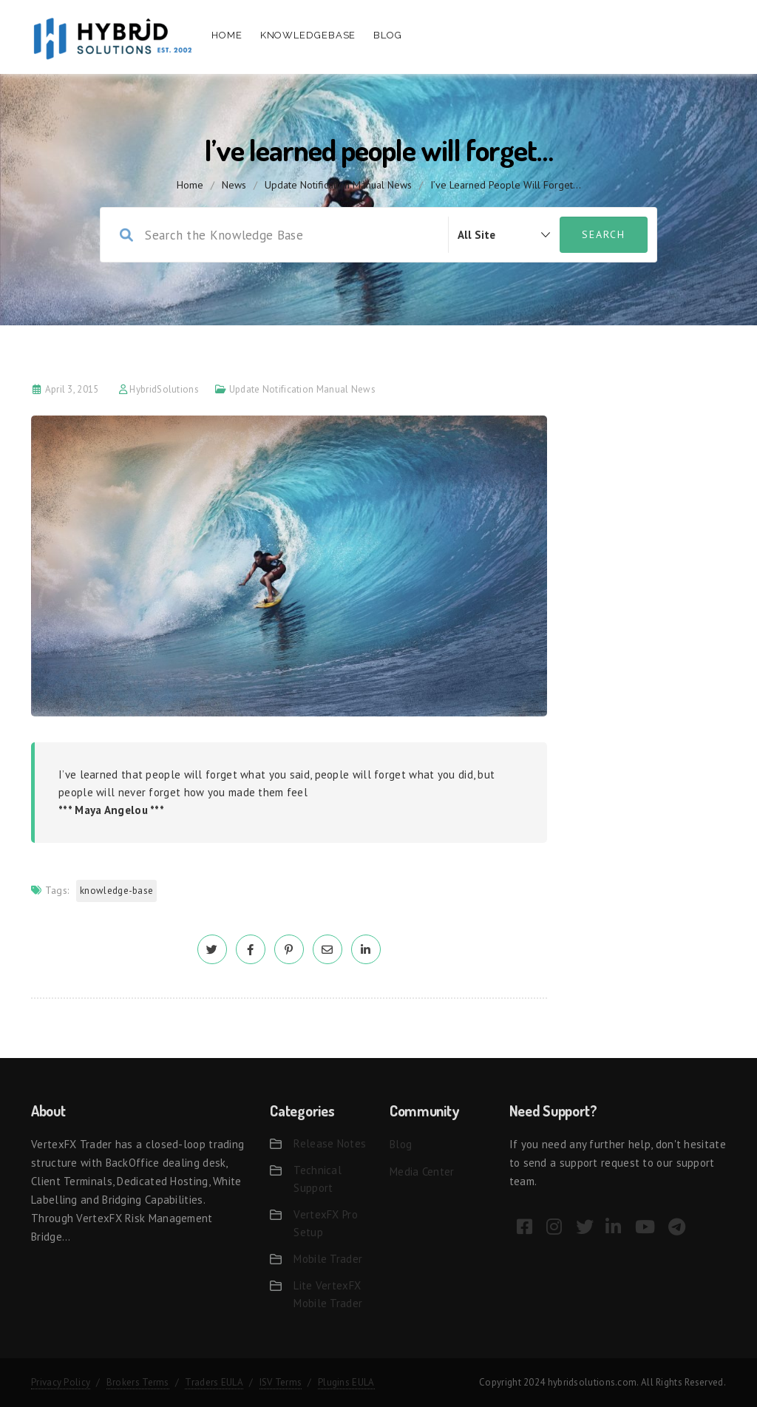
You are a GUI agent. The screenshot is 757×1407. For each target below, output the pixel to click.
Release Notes (329, 1143)
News (234, 184)
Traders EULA (214, 1382)
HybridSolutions (164, 389)
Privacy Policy (60, 1382)
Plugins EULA (346, 1382)
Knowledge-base (116, 890)
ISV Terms (280, 1382)
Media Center (422, 1171)
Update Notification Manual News (338, 184)
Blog (387, 35)
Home (226, 35)
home (190, 184)
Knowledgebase (308, 35)
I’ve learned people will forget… (505, 184)
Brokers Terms (137, 1382)
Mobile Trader (327, 1259)
